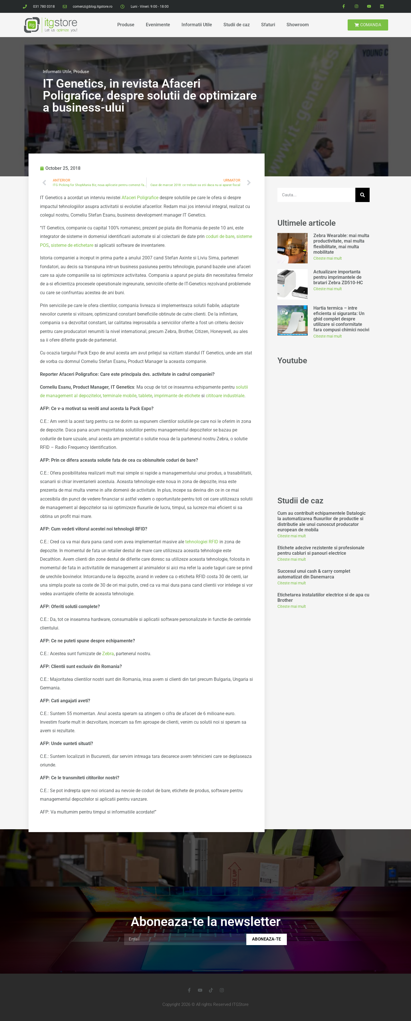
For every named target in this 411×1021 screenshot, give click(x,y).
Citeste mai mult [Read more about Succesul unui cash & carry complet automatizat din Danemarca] (291, 583)
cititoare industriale (225, 395)
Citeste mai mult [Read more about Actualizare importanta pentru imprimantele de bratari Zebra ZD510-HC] (327, 288)
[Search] (362, 195)
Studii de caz (236, 24)
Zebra (108, 653)
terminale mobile (119, 395)
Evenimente (158, 24)
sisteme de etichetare (72, 245)
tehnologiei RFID (201, 541)
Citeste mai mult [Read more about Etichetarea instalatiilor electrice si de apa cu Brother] (291, 606)
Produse (125, 24)
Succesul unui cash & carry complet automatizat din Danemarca (313, 573)
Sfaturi (268, 24)
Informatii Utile (197, 24)
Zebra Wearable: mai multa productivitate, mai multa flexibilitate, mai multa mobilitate (341, 244)
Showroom (298, 24)
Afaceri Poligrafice (140, 197)
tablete (145, 395)
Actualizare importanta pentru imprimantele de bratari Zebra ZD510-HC (338, 277)
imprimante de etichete (177, 395)
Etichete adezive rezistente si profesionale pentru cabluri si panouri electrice (320, 550)
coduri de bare (220, 236)
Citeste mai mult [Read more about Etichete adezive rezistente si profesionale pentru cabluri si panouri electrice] (291, 559)
